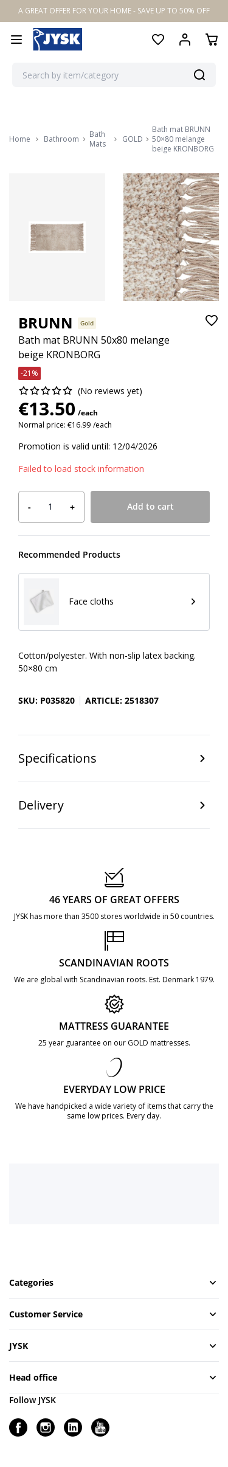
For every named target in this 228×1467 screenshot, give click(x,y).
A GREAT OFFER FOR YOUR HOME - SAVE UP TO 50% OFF (114, 10)
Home (19, 139)
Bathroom (61, 139)
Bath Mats (97, 139)
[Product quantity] (50, 507)
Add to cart (150, 506)
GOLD (132, 139)
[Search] (199, 75)
